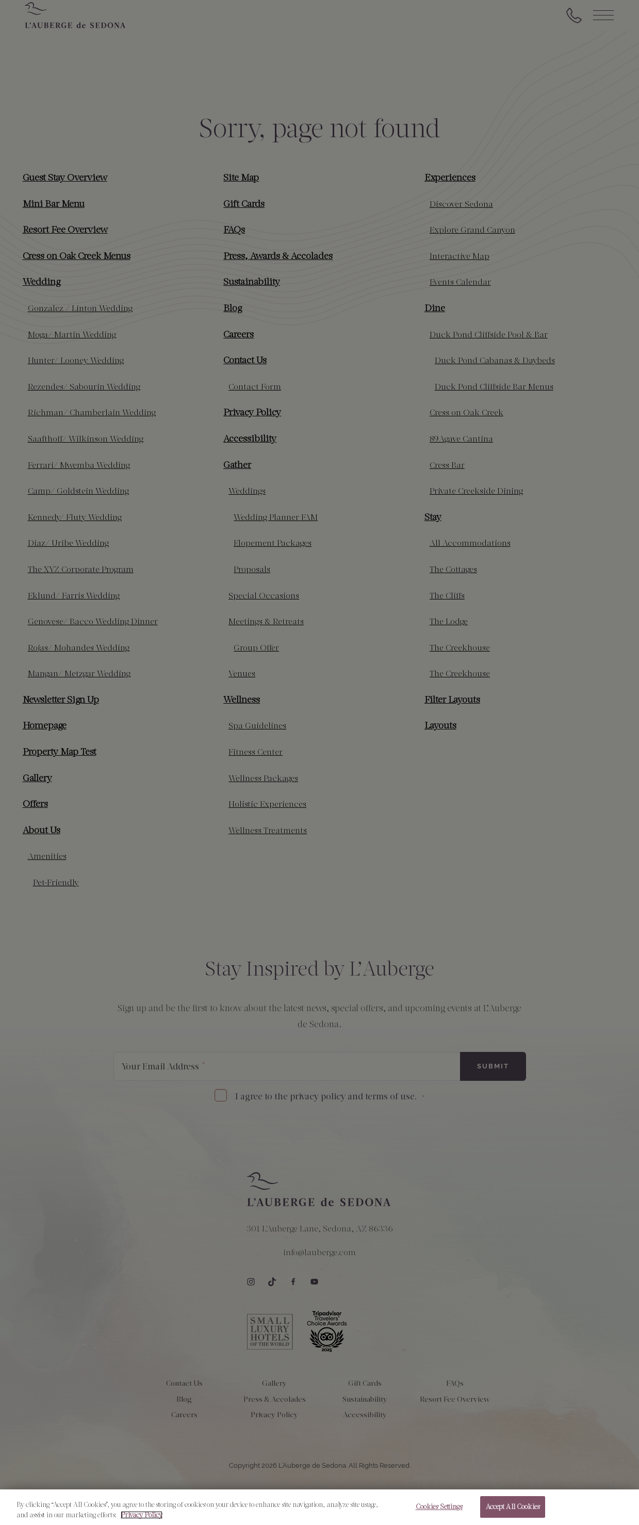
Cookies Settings (439, 1513)
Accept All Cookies (512, 1513)
